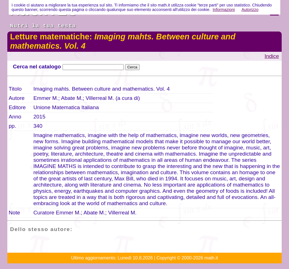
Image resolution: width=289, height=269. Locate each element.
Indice (271, 56)
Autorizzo (249, 9)
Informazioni (224, 9)
